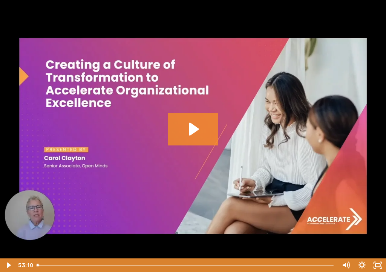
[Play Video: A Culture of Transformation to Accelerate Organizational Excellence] (193, 129)
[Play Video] (8, 265)
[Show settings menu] (362, 265)
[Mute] (346, 265)
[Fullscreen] (378, 265)
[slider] (186, 265)
